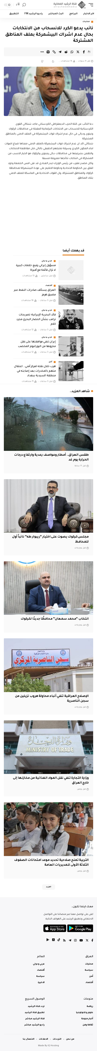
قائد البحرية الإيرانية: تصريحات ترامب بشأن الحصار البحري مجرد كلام (36, 319)
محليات (86, 22)
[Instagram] (75, 941)
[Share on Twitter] (78, 52)
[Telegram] (70, 941)
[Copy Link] (54, 52)
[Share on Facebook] (84, 52)
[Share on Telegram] (60, 52)
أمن (50, 362)
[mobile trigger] (90, 5)
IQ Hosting (53, 1046)
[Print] (48, 52)
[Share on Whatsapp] (72, 52)
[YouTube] (81, 941)
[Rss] (64, 941)
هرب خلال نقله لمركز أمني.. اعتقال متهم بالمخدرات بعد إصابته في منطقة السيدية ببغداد (35, 371)
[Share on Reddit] (66, 52)
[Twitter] (87, 941)
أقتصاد (48, 286)
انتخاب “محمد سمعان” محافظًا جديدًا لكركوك (55, 619)
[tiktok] (59, 941)
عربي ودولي (47, 261)
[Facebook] (92, 941)
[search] (24, 5)
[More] (42, 52)
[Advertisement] (48, 213)
